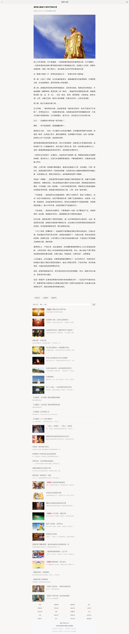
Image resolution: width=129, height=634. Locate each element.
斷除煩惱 (89, 618)
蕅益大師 (72, 608)
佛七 (89, 604)
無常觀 (89, 608)
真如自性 (89, 615)
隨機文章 (54, 297)
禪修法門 (56, 615)
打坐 (89, 611)
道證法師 (40, 611)
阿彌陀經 (72, 611)
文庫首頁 (37, 297)
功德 (40, 615)
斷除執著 (72, 604)
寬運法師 (72, 615)
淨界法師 (72, 618)
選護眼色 (50, 11)
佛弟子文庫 (64, 2)
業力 (56, 618)
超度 (56, 611)
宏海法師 (56, 608)
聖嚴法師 (40, 608)
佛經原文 (67, 625)
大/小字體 (45, 11)
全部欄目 (45, 297)
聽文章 (54, 11)
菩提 (40, 604)
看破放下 (40, 618)
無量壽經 (56, 604)
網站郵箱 (71, 625)
